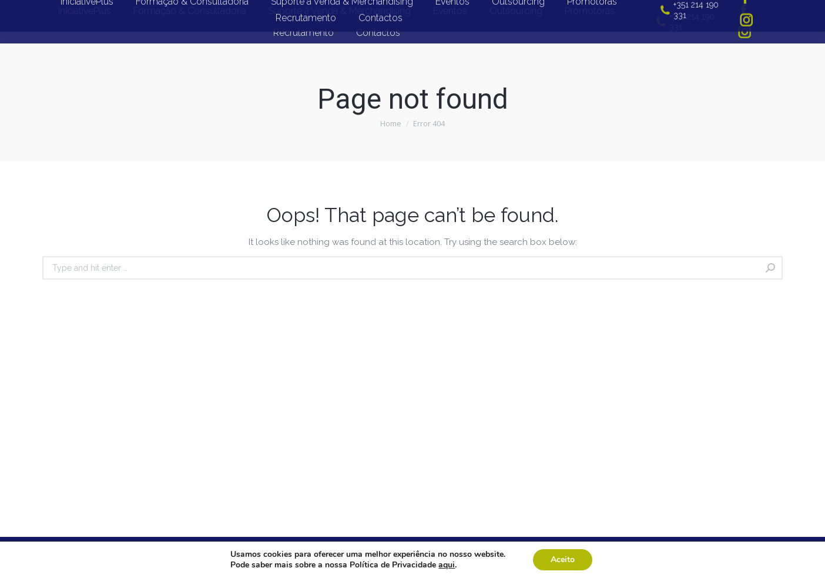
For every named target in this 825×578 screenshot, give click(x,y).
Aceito (563, 559)
